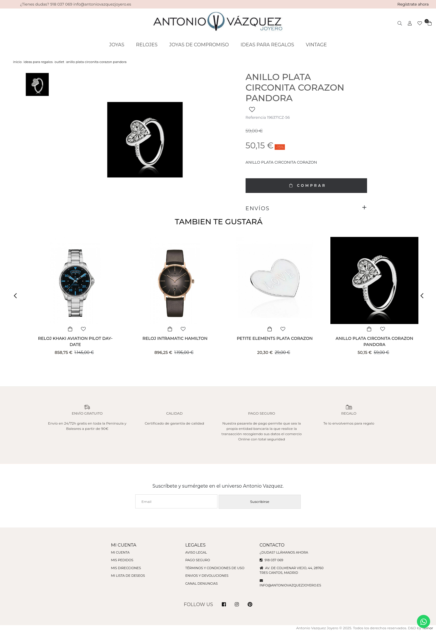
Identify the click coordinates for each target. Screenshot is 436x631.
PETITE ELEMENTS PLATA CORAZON (275, 338)
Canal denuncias (201, 583)
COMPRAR (306, 185)
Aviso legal (196, 552)
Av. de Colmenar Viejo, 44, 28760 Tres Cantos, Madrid (292, 570)
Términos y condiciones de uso (214, 568)
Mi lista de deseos (128, 576)
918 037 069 (271, 560)
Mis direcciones (126, 568)
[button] (17, 296)
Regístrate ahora (413, 4)
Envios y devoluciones (206, 576)
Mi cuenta (120, 552)
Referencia (256, 117)
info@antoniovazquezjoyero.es (290, 585)
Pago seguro (197, 560)
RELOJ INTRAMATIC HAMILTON (174, 338)
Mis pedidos (122, 560)
